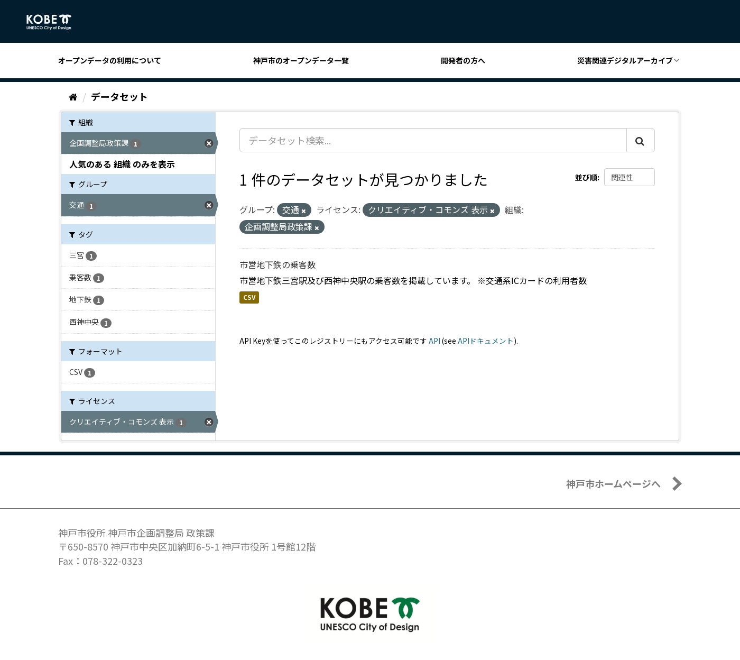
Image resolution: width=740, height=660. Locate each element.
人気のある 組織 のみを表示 (122, 164)
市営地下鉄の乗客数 (277, 264)
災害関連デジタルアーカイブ (625, 60)
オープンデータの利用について (109, 60)
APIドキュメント (486, 340)
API (434, 340)
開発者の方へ (463, 60)
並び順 (586, 177)
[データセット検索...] (433, 140)
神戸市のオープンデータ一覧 (301, 60)
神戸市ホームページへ (613, 483)
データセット (119, 96)
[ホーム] (73, 96)
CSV (249, 297)
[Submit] (640, 140)
